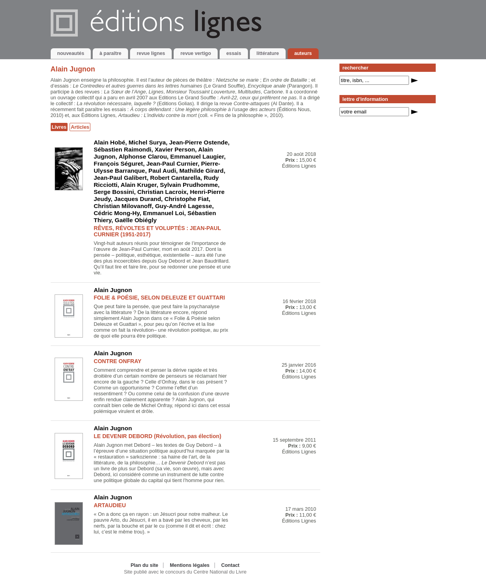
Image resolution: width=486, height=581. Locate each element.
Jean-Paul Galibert (120, 177)
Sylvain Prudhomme (189, 184)
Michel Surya (147, 142)
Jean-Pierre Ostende (198, 142)
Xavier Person (175, 149)
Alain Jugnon (113, 290)
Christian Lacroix (161, 191)
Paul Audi (162, 170)
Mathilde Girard (201, 170)
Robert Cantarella (175, 177)
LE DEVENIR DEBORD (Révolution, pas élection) (158, 436)
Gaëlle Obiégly (136, 220)
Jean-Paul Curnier (172, 163)
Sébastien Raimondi (123, 149)
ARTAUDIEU (110, 505)
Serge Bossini (114, 191)
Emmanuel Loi (163, 213)
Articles (80, 127)
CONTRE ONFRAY (118, 361)
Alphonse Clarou (143, 156)
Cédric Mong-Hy (117, 213)
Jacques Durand (137, 198)
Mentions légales (189, 565)
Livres (59, 127)
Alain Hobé (109, 142)
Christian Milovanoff (123, 206)
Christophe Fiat (186, 198)
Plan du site (144, 565)
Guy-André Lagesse (183, 206)
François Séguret (118, 163)
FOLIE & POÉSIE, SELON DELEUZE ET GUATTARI (159, 297)
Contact (230, 565)
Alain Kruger (138, 184)
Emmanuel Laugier (197, 156)
